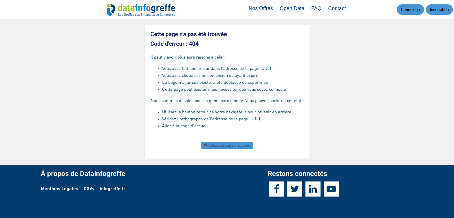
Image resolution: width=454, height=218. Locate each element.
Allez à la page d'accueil (227, 145)
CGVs (89, 189)
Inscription (439, 9)
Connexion (410, 9)
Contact (338, 9)
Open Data (294, 9)
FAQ (318, 9)
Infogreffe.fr (112, 189)
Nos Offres (263, 9)
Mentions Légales (59, 189)
